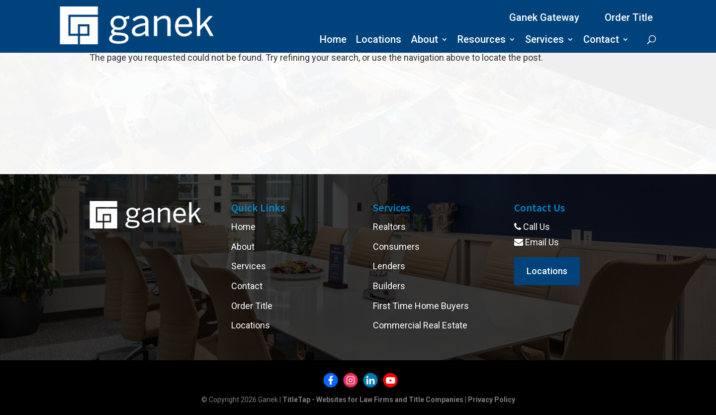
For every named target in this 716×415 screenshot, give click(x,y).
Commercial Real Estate (420, 325)
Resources (481, 40)
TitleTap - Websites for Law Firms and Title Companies (372, 400)
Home (333, 40)
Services (544, 40)
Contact (601, 40)
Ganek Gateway (544, 17)
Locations (378, 40)
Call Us (532, 226)
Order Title (629, 17)
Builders (389, 286)
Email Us (536, 242)
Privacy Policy (491, 400)
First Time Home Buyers (421, 306)
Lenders (389, 266)
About (424, 40)
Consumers (396, 246)
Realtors (389, 226)
